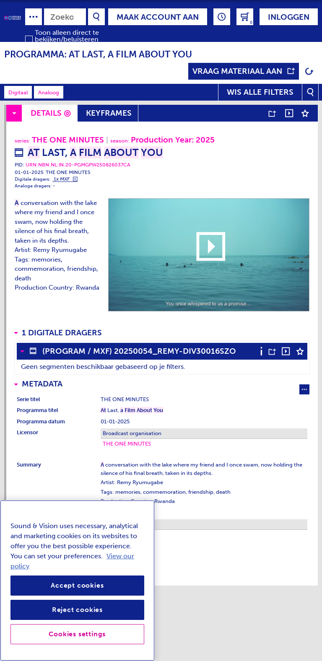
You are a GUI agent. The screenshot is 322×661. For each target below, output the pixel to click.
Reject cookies (77, 610)
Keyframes (109, 113)
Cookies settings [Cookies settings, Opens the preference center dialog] (77, 634)
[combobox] (65, 16)
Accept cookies (77, 585)
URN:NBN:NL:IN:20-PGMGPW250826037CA (78, 165)
